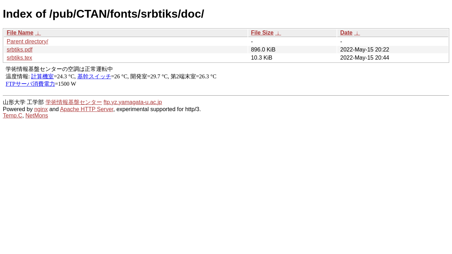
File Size (262, 33)
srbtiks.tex (19, 58)
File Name (20, 33)
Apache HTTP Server (86, 109)
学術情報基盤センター (74, 102)
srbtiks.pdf (19, 50)
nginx (41, 109)
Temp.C (12, 116)
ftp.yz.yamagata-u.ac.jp (132, 102)
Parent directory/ (27, 41)
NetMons (36, 116)
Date (346, 33)
